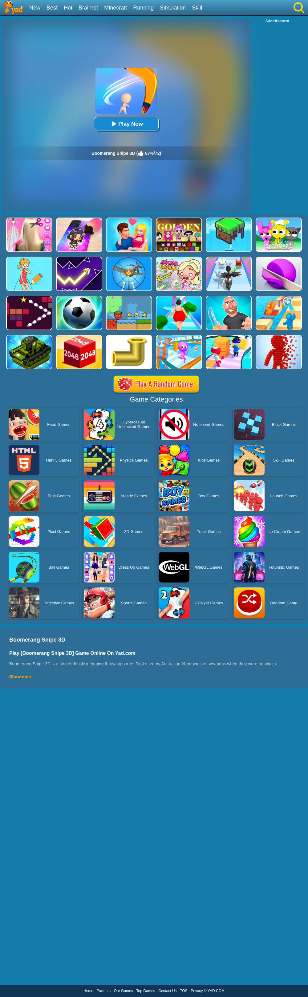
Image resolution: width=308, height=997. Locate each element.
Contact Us (167, 991)
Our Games (123, 991)
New (34, 8)
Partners (104, 991)
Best (52, 8)
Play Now (126, 124)
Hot (68, 8)
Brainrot (88, 8)
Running (143, 8)
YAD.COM (216, 991)
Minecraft (115, 8)
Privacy (197, 991)
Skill (197, 8)
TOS (183, 991)
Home (88, 991)
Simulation (173, 8)
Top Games (145, 991)
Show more (20, 676)
